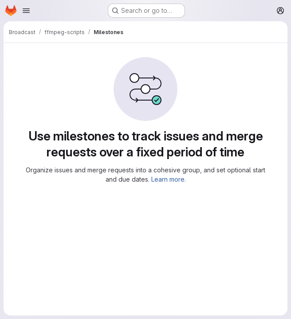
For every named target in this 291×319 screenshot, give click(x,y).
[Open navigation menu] (26, 11)
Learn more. (168, 179)
